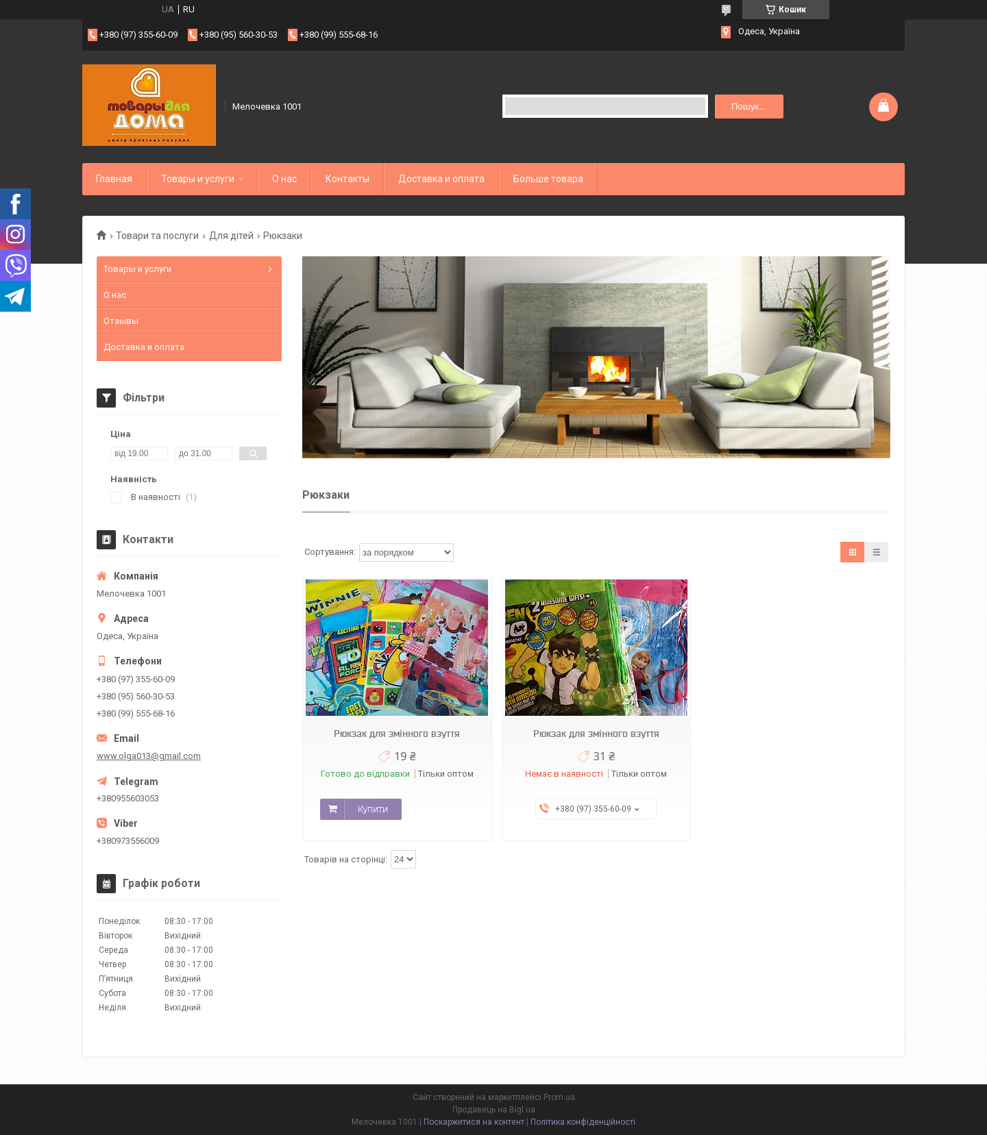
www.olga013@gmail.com (149, 756)
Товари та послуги (157, 235)
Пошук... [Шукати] (748, 106)
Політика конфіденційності (583, 1122)
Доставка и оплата (441, 178)
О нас (284, 178)
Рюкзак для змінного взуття (397, 733)
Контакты (347, 178)
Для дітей (231, 235)
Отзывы (120, 321)
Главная (114, 178)
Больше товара (548, 178)
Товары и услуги (197, 178)
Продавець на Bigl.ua (493, 1109)
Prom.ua (559, 1097)
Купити (373, 808)
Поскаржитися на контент (474, 1122)
